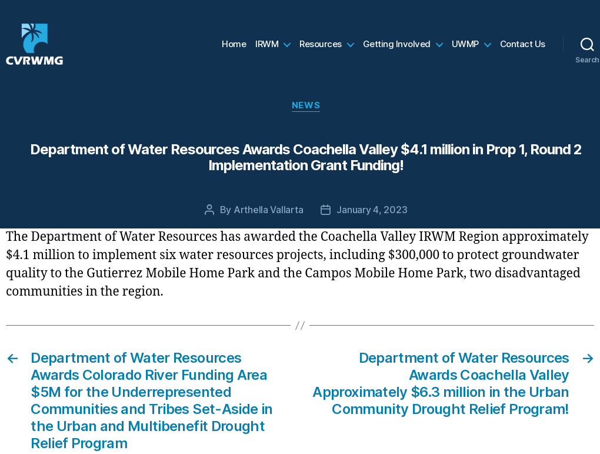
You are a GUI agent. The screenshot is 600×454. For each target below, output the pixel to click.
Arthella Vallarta (268, 221)
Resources (320, 50)
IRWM (266, 50)
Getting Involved (397, 50)
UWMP (465, 50)
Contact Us (522, 50)
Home (234, 50)
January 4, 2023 (371, 221)
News (306, 117)
